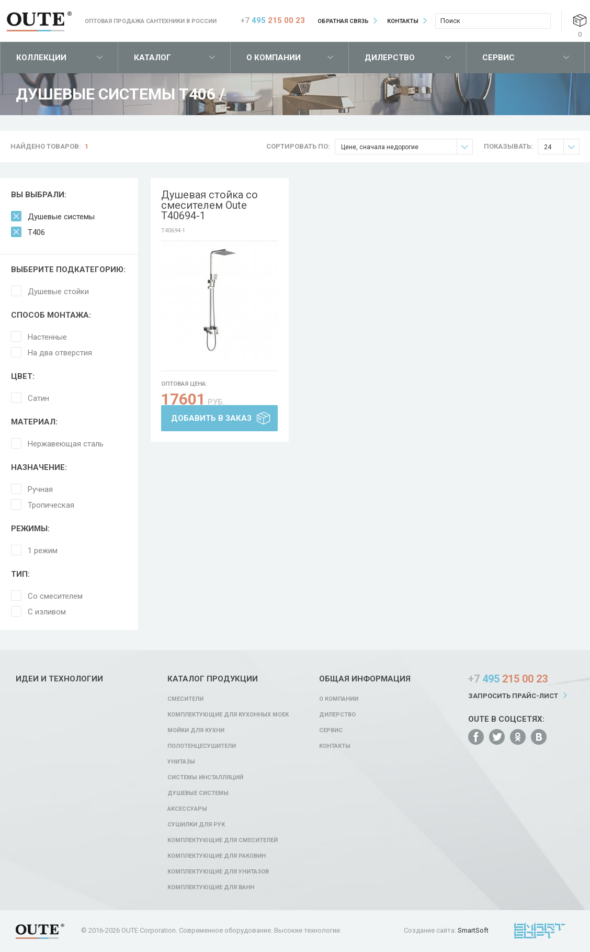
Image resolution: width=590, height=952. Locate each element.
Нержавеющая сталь (66, 444)
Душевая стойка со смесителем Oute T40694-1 (209, 205)
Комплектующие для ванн (210, 887)
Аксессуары (187, 808)
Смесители (185, 699)
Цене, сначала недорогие (406, 146)
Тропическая (51, 505)
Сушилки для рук (196, 824)
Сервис (498, 57)
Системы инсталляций (205, 777)
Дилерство (390, 57)
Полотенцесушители (201, 746)
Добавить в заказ (211, 418)
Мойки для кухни (195, 730)
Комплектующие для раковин (216, 856)
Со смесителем (55, 596)
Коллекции (41, 57)
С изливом (47, 612)
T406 (36, 232)
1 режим (43, 550)
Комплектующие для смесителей (222, 840)
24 (561, 146)
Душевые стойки (58, 291)
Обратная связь (343, 21)
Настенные (47, 337)
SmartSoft (473, 930)
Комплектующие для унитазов (218, 871)
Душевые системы (61, 216)
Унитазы (181, 761)
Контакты (402, 21)
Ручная (40, 489)
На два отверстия (60, 352)
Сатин (38, 398)
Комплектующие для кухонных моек (228, 714)
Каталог (152, 57)
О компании (273, 57)
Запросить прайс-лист (513, 696)
